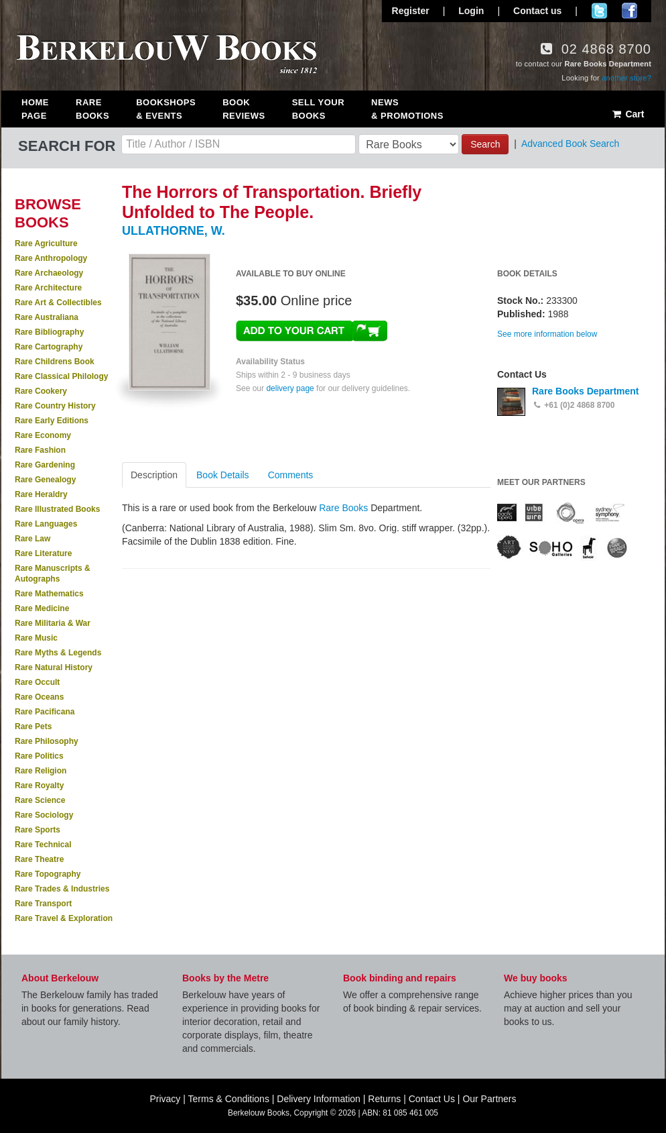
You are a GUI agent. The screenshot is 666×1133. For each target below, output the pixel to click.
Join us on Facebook (629, 11)
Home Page (35, 109)
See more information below (547, 334)
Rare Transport (43, 903)
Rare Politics (39, 756)
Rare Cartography (48, 347)
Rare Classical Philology (61, 376)
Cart (627, 114)
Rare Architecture (48, 287)
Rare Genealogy (45, 479)
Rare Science (40, 800)
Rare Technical (43, 844)
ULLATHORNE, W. (173, 230)
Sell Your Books (318, 109)
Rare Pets (33, 726)
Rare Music (36, 638)
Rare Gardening (45, 465)
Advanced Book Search (570, 143)
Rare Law (32, 538)
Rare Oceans (39, 697)
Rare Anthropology (51, 258)
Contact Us (432, 1098)
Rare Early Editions (51, 420)
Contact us (537, 10)
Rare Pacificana (44, 711)
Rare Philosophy (46, 741)
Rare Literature (43, 553)
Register (410, 10)
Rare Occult (37, 682)
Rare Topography (47, 874)
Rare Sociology (44, 815)
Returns (384, 1098)
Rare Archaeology (49, 273)
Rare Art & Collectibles (58, 302)
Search (485, 144)
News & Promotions (407, 109)
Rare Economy (43, 435)
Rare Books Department (585, 391)
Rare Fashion (40, 450)
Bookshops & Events (166, 109)
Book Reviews (243, 109)
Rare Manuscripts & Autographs (52, 573)
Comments (291, 475)
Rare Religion (40, 770)
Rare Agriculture (46, 243)
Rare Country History (55, 406)
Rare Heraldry (41, 494)
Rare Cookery (41, 391)
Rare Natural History (53, 667)
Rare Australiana (46, 317)
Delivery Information (318, 1098)
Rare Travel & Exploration (64, 918)
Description (154, 475)
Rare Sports (37, 829)
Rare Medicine (42, 608)
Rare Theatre (39, 859)
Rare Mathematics (49, 593)
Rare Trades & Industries (62, 889)
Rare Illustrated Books (57, 509)
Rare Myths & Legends (58, 652)
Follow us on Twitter (599, 11)
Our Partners (489, 1098)
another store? (626, 78)
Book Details (222, 475)
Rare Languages (46, 524)
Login (471, 10)
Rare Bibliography (49, 332)
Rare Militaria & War (52, 623)
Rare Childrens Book (54, 361)
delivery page (290, 388)
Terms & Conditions (228, 1098)
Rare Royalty (39, 785)
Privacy (164, 1098)
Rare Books (92, 109)
